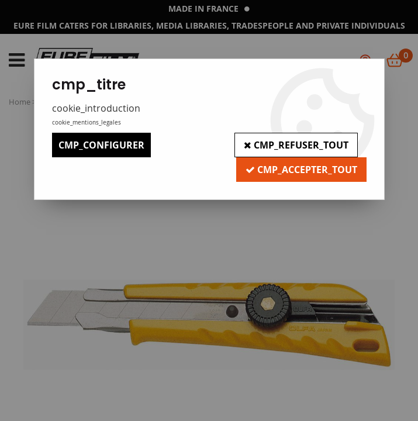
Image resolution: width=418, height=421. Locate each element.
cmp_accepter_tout (301, 169)
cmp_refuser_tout (296, 145)
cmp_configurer (101, 145)
